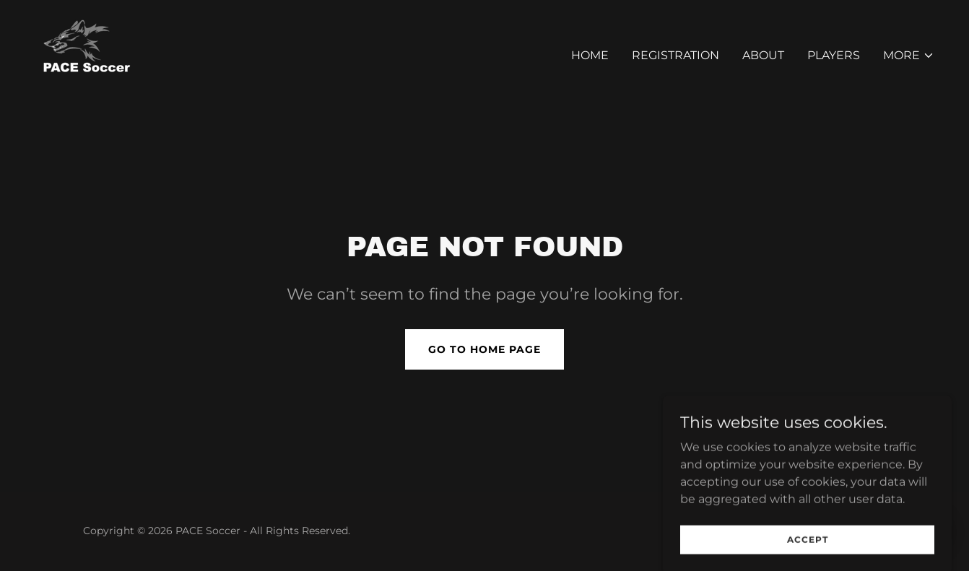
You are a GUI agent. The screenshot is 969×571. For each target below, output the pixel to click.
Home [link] (590, 55)
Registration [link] (675, 55)
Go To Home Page (484, 349)
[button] (908, 55)
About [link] (763, 55)
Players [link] (833, 55)
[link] (91, 53)
